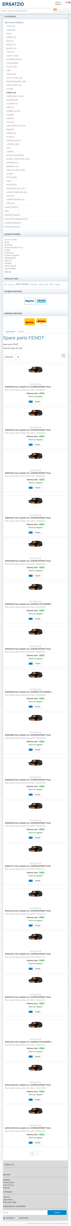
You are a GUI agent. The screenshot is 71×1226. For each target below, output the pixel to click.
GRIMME (8, 263)
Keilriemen (33, 284)
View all (7, 272)
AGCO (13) (10, 26)
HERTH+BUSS (10, 266)
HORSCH (10, 118)
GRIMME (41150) (13, 111)
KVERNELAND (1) (13, 141)
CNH (8, 71)
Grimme (11, 284)
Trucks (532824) (11, 207)
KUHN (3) (10, 137)
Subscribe (8, 1218)
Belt (5, 284)
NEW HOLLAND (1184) (15, 170)
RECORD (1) (11, 185)
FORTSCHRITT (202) (14, 96)
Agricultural (10, 331)
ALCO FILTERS (10, 240)
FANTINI (9, 89)
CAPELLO (10, 52)
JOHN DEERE (10, 269)
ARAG (8, 34)
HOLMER (10, 115)
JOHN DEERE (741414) (15, 126)
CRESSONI (11, 74)
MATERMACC (12, 163)
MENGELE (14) (12, 166)
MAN (41, 284)
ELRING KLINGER (11, 255)
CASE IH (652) (12, 56)
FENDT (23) (11, 93)
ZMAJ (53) (10, 203)
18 (18, 357)
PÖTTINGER (11, 177)
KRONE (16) (11, 133)
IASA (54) (10, 122)
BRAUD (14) (11, 48)
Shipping (6, 1180)
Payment (6, 1188)
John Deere (22, 284)
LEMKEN (10, 152)
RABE (8, 181)
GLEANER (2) (11, 104)
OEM (6, 211)
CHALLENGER (12, 63)
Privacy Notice (8, 1182)
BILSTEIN (8, 245)
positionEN (9, 357)
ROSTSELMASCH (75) (15, 189)
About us (6, 1197)
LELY (8, 148)
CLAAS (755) (11, 67)
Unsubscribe (22, 1218)
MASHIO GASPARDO (15, 155)
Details (37, 402)
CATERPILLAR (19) (14, 59)
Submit (57, 1213)
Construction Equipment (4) (16, 219)
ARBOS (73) (11, 37)
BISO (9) (9, 41)
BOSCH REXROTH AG (13, 248)
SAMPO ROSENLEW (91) (16, 192)
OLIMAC (9, 174)
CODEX (7, 250)
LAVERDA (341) (12, 144)
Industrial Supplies (12, 215)
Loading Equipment (12, 223)
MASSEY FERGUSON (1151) (18, 159)
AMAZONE (10, 30)
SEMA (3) (10, 196)
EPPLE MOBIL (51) (14, 85)
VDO (52, 284)
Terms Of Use (8, 1185)
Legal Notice (8, 1200)
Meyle (46, 284)
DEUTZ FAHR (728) (14, 78)
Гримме (57, 284)
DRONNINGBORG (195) (16, 82)
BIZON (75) (10, 45)
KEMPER (10, 130)
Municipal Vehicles (12, 227)
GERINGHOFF (12, 100)
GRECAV (10, 107)
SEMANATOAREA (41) (15, 200)
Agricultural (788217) (13, 22)
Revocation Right (9, 1202)
